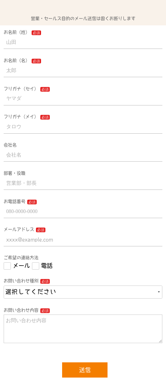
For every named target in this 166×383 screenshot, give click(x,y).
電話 (47, 265)
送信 (85, 370)
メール (21, 265)
